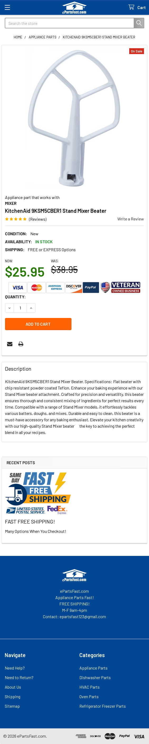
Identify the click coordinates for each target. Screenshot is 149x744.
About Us (13, 686)
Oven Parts (89, 696)
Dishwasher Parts (95, 677)
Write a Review (130, 218)
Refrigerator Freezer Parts (102, 705)
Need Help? (15, 667)
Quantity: (15, 296)
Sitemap (12, 705)
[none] (74, 118)
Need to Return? (19, 677)
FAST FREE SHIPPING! (30, 521)
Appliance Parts (93, 667)
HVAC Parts (89, 686)
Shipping (12, 696)
